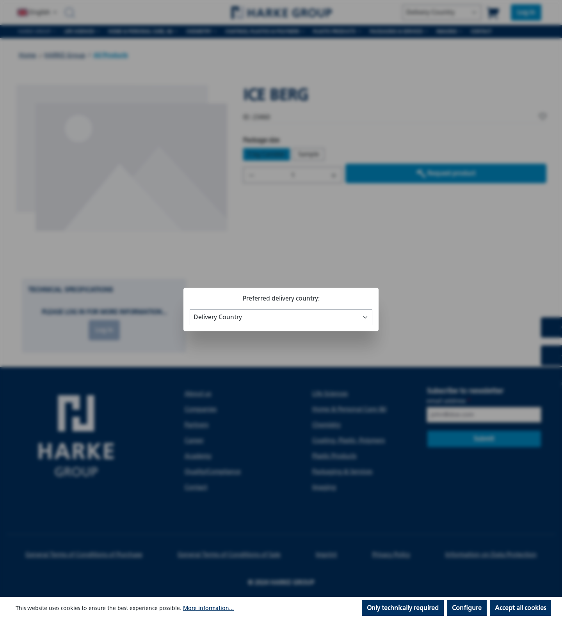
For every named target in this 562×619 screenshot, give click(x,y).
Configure (467, 608)
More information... (208, 608)
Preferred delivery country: (281, 298)
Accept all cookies (520, 608)
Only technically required (403, 608)
